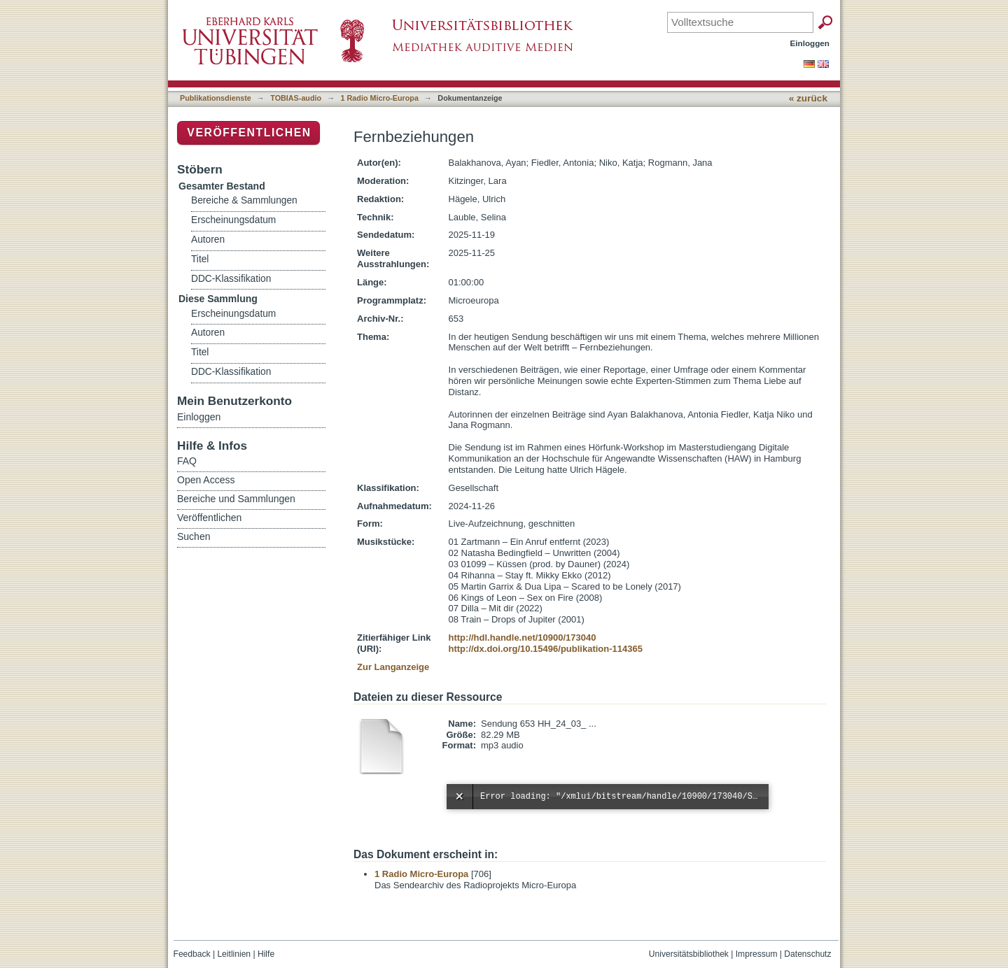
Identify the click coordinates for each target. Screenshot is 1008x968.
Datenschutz (807, 954)
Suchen (193, 536)
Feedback (192, 954)
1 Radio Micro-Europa (380, 98)
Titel (200, 259)
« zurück (808, 98)
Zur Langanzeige (393, 667)
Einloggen (810, 43)
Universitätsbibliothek (689, 954)
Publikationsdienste (215, 98)
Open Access (206, 479)
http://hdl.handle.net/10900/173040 (522, 637)
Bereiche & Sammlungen (244, 200)
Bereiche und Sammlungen (236, 498)
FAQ (187, 461)
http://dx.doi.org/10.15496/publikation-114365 (546, 648)
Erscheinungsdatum (233, 220)
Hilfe (266, 954)
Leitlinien (234, 954)
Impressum (757, 954)
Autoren (208, 239)
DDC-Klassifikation (231, 278)
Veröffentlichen (249, 132)
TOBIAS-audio (295, 98)
